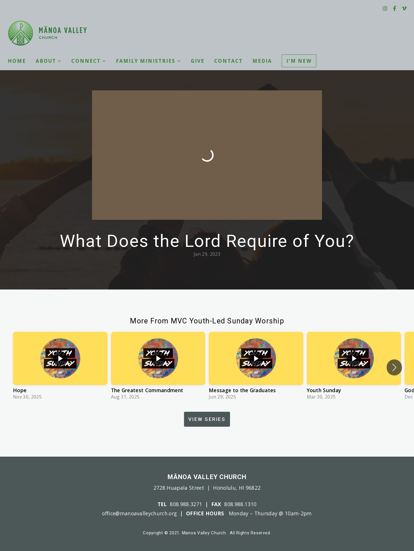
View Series (206, 419)
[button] (394, 367)
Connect (88, 61)
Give (197, 61)
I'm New (298, 61)
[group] (60, 367)
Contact (228, 61)
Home (17, 61)
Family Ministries (148, 61)
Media (262, 61)
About (49, 61)
